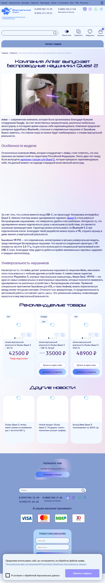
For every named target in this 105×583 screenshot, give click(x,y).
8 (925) (43, 12)
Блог (72, 2)
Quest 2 (71, 217)
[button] (15, 338)
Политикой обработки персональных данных (63, 563)
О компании (63, 2)
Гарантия (35, 2)
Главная (4, 2)
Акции (53, 2)
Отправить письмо (52, 474)
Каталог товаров (53, 43)
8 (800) (67, 10)
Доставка (25, 2)
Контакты (84, 2)
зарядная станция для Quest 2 (37, 159)
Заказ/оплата (14, 2)
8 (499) (43, 9)
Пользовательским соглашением (22, 563)
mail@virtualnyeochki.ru (52, 468)
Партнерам (45, 2)
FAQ (77, 2)
